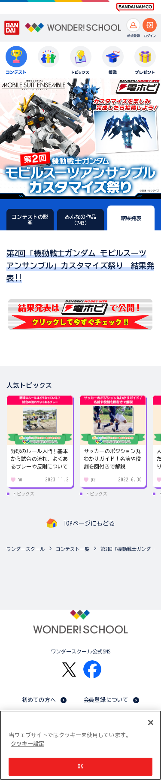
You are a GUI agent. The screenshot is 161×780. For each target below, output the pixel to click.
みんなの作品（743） (80, 219)
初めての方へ (39, 700)
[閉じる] (150, 722)
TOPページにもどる (89, 523)
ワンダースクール (25, 549)
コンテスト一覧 (72, 549)
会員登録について (105, 700)
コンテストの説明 (30, 219)
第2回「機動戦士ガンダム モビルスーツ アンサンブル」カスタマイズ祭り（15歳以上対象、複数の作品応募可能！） (128, 549)
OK (80, 766)
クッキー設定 (27, 744)
